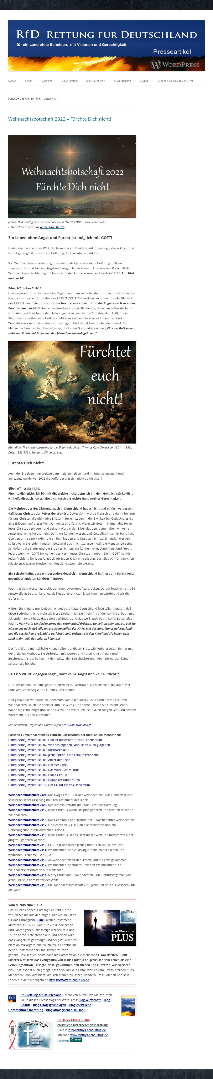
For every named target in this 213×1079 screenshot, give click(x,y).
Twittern (63, 1041)
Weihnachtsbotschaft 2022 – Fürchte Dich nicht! (59, 119)
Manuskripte (122, 81)
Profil (29, 81)
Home (12, 81)
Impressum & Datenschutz (175, 81)
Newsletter (69, 81)
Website (47, 81)
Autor (144, 81)
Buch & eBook (95, 81)
